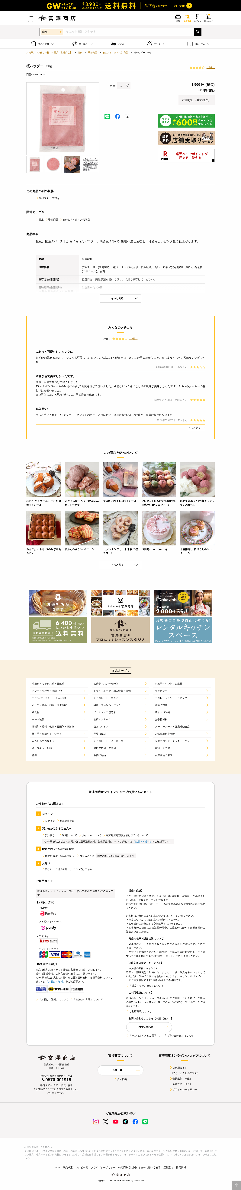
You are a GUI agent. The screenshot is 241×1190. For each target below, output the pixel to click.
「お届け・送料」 (142, 841)
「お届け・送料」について (52, 999)
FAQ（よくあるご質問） (184, 1073)
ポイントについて (90, 835)
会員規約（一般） (180, 1078)
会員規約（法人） (180, 1084)
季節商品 (92, 52)
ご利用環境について (138, 1011)
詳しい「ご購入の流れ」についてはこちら (67, 869)
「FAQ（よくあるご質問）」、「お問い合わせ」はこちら (160, 1035)
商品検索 (68, 1167)
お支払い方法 (85, 855)
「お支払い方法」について (86, 999)
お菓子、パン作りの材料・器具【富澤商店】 (49, 52)
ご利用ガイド (178, 1067)
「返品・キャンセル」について (145, 985)
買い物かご (50, 835)
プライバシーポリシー (183, 1089)
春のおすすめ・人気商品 (115, 52)
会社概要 (120, 1079)
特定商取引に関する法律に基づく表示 (139, 1167)
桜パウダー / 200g (47, 198)
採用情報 (181, 1167)
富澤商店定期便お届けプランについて (125, 835)
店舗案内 (168, 1167)
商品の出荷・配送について (58, 855)
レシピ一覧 (82, 1167)
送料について (68, 835)
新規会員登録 (66, 820)
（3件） (211, 67)
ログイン (48, 820)
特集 (80, 52)
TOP (57, 1167)
